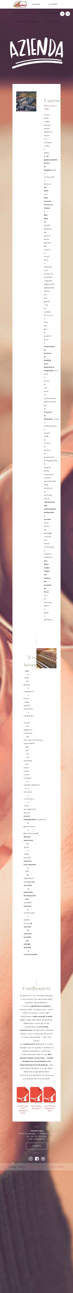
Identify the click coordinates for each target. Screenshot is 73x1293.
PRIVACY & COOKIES (34, 1167)
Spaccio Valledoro (21, 13)
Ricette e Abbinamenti (50, 13)
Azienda (36, 4)
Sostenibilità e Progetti (26, 22)
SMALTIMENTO (49, 1167)
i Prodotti (52, 4)
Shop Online (52, 22)
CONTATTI (36, 1146)
